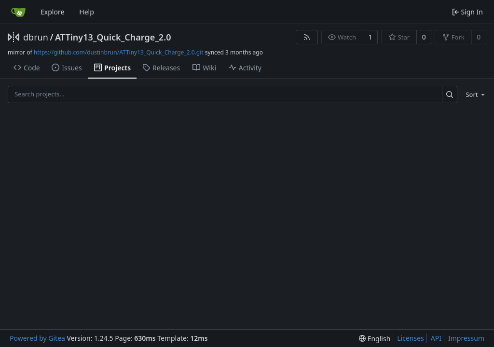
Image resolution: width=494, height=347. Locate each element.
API (436, 338)
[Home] (18, 12)
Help (86, 11)
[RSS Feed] (307, 37)
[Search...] (450, 94)
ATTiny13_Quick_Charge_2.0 (113, 37)
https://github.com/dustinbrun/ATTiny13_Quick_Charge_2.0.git (119, 52)
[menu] (473, 94)
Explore (52, 11)
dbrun (35, 37)
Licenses (410, 338)
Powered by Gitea (37, 338)
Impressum (466, 338)
